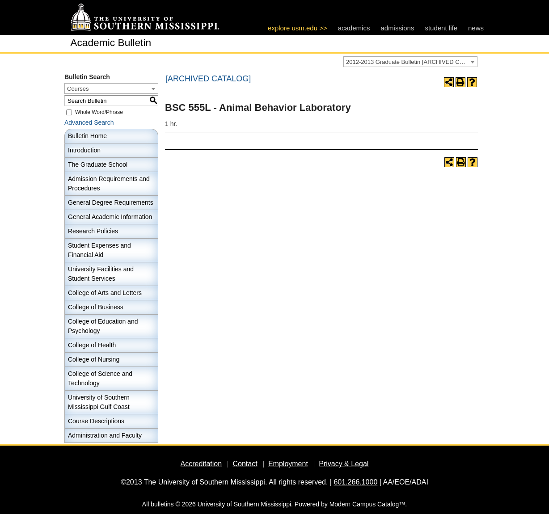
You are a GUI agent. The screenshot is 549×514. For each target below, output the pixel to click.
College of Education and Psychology (103, 326)
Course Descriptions (96, 421)
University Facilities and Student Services (101, 273)
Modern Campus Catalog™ (367, 504)
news (476, 28)
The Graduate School (97, 164)
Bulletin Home (87, 135)
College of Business (95, 307)
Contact (244, 464)
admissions (397, 28)
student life (441, 28)
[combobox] (410, 61)
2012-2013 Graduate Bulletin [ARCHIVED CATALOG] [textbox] (411, 62)
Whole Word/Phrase (99, 112)
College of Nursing (93, 359)
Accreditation (201, 464)
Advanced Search (89, 122)
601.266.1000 (355, 482)
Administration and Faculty (105, 435)
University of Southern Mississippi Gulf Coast (99, 402)
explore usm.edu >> (297, 28)
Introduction (84, 150)
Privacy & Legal (343, 464)
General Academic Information (110, 216)
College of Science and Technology (100, 378)
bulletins (162, 504)
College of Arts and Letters (105, 292)
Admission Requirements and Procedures (109, 183)
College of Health (92, 345)
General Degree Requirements (110, 202)
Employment (288, 464)
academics (354, 28)
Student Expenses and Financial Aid (99, 250)
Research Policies (93, 231)
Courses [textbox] (78, 88)
